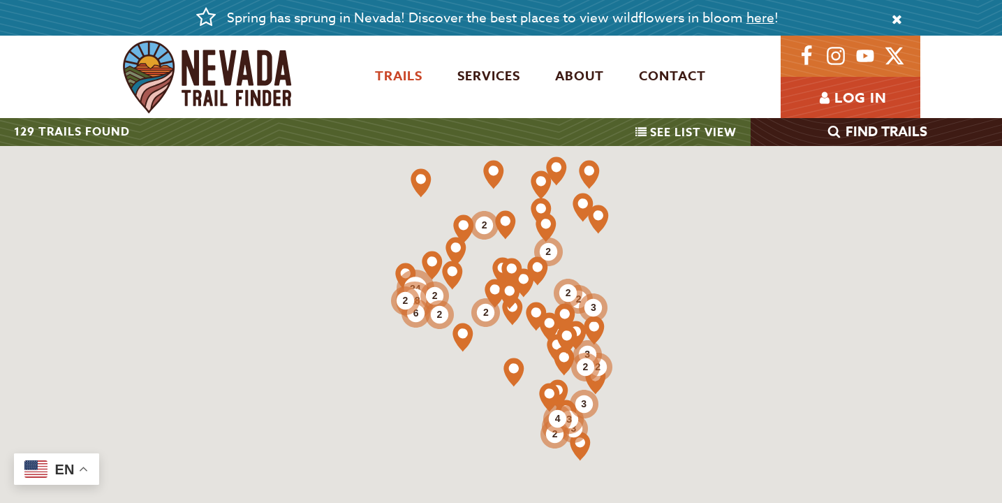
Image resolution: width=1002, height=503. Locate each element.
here (760, 17)
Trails (398, 76)
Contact (672, 76)
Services (488, 76)
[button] (505, 224)
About (579, 76)
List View (686, 132)
